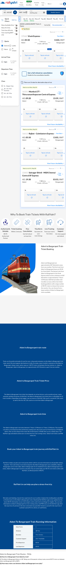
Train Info (43, 4)
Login (63, 4)
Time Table (61, 36)
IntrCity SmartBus (29, 3)
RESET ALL (14, 20)
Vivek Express (30, 36)
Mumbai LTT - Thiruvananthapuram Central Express (39, 93)
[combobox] (7, 12)
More (50, 4)
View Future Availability (57, 66)
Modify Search (55, 12)
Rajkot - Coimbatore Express (38, 133)
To (19, 10)
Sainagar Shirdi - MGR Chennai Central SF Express (39, 174)
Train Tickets (21, 3)
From (5, 10)
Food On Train (36, 3)
